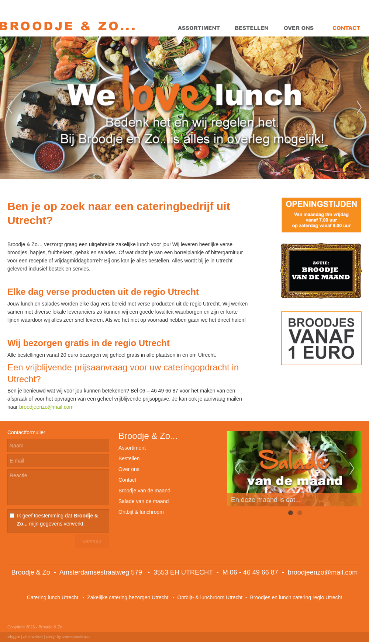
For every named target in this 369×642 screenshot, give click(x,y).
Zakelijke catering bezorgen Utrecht (128, 597)
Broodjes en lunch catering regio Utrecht (296, 597)
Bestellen (129, 458)
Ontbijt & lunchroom (141, 512)
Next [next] (359, 107)
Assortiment (132, 448)
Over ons (128, 469)
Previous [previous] (9, 107)
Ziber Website (33, 637)
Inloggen (13, 637)
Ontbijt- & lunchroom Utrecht (210, 597)
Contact (127, 480)
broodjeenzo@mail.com (46, 407)
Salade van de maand (143, 501)
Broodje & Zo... (147, 436)
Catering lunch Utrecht (52, 597)
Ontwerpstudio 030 (76, 637)
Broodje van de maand (144, 490)
